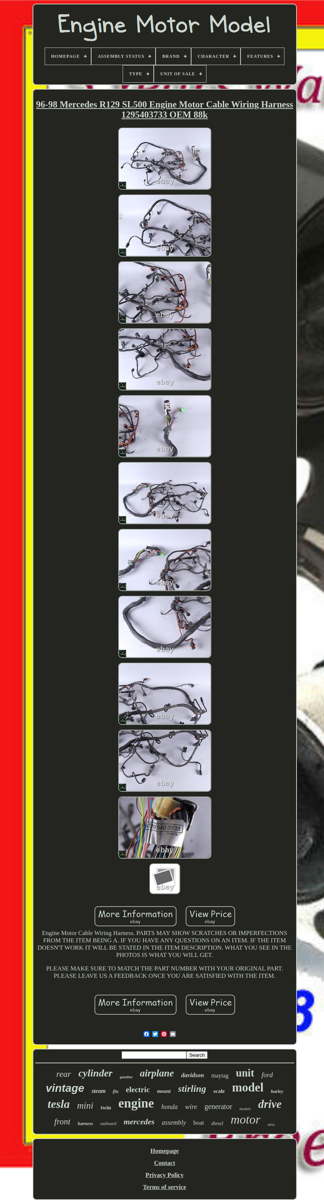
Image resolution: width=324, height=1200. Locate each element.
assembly (174, 1122)
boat (198, 1122)
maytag (219, 1075)
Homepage (164, 1150)
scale (219, 1091)
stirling (192, 1088)
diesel (217, 1123)
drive (270, 1104)
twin (106, 1107)
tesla (59, 1103)
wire (191, 1106)
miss (271, 1124)
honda (169, 1106)
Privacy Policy (164, 1174)
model (248, 1087)
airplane (157, 1073)
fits (115, 1091)
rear (63, 1074)
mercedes (139, 1121)
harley (277, 1091)
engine (136, 1103)
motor (245, 1119)
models (245, 1108)
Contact (164, 1162)
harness (85, 1123)
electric (138, 1089)
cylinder (95, 1073)
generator (218, 1106)
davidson (192, 1075)
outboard (108, 1123)
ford (267, 1075)
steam (98, 1091)
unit (245, 1073)
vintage (65, 1088)
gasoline (126, 1077)
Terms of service (164, 1187)
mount (164, 1091)
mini (85, 1105)
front (62, 1121)
